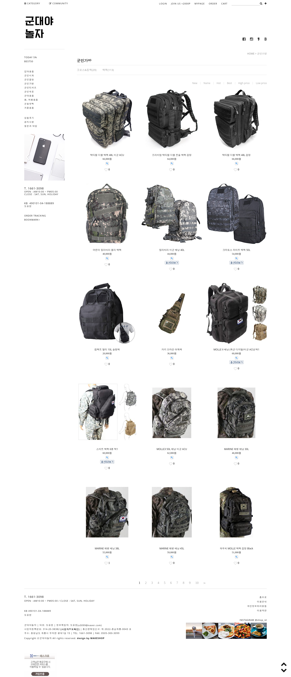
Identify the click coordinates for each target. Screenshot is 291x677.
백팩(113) (108, 69)
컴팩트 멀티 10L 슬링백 (107, 349)
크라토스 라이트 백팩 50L (236, 250)
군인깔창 (29, 79)
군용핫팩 (29, 103)
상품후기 (29, 117)
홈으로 (263, 597)
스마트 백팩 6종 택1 (107, 449)
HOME (250, 53)
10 (196, 582)
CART (224, 3)
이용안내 (262, 601)
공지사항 (29, 121)
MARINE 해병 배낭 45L (171, 548)
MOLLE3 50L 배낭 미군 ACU (172, 449)
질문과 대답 (30, 125)
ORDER (213, 3)
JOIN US (180, 3)
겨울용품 (29, 107)
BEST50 (28, 61)
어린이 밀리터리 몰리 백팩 (107, 250)
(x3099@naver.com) (90, 625)
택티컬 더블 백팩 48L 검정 (236, 155)
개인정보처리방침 (257, 606)
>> (204, 582)
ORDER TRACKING (35, 215)
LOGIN (163, 3)
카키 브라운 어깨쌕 (171, 349)
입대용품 (29, 71)
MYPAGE (200, 3)
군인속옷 (29, 91)
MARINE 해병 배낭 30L (236, 449)
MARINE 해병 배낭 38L (107, 548)
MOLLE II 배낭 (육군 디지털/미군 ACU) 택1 (236, 349)
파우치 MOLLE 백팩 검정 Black (236, 548)
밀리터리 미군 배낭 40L (171, 250)
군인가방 (29, 83)
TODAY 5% (30, 57)
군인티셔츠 (30, 87)
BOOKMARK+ (32, 219)
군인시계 (29, 75)
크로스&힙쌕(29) (86, 69)
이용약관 (262, 610)
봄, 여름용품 (31, 99)
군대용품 (29, 95)
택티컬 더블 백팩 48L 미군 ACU (107, 155)
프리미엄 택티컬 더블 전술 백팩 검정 (172, 155)
